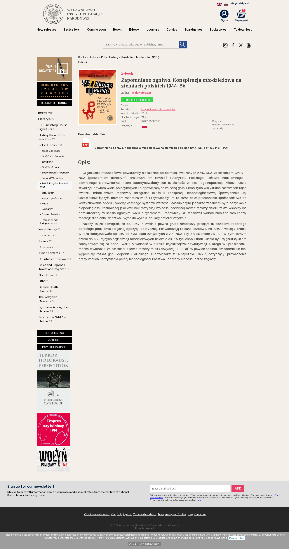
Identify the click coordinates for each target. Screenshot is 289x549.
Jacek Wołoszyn (140, 92)
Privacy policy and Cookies (172, 514)
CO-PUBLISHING (54, 333)
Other (42, 281)
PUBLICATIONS (54, 347)
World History (48, 229)
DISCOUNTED (54, 103)
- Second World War (51, 178)
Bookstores (218, 29)
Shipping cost (124, 514)
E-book (134, 29)
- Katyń (44, 203)
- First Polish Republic (52, 156)
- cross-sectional (50, 150)
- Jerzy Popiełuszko (51, 198)
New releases (46, 29)
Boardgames (193, 29)
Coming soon (96, 29)
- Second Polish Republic (54, 172)
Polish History (48, 145)
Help (190, 514)
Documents (46, 235)
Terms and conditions (144, 514)
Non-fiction (47, 275)
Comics (171, 29)
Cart (113, 514)
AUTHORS (54, 340)
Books (117, 29)
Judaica (43, 241)
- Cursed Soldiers (50, 214)
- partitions (46, 161)
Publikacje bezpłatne (137, 99)
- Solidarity (46, 209)
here (199, 500)
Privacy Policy (236, 538)
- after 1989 (47, 192)
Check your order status (97, 514)
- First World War (49, 167)
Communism (47, 247)
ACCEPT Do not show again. (144, 543)
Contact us (200, 514)
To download (243, 29)
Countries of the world (54, 259)
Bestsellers (72, 29)
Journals (153, 29)
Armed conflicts (49, 253)
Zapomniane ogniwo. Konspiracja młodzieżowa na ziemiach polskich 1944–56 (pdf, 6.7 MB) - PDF (155, 148)
